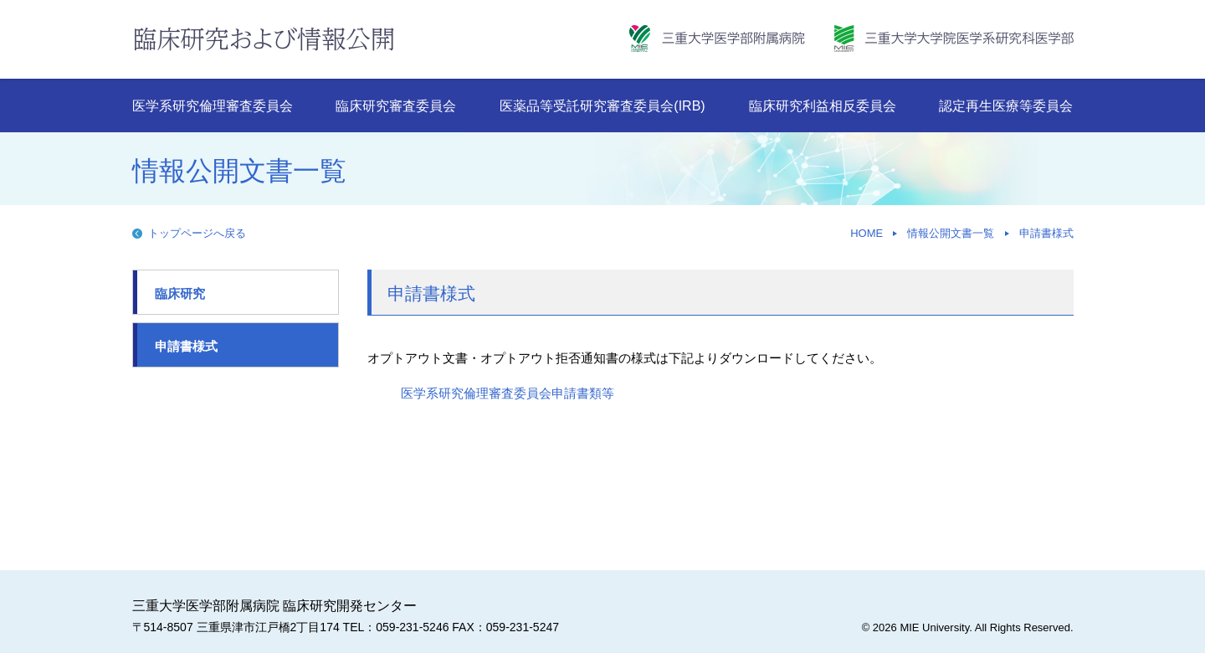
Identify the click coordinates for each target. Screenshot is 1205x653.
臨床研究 (180, 293)
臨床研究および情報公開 (264, 38)
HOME (866, 233)
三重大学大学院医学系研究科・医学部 (954, 38)
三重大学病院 (717, 38)
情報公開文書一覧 (950, 233)
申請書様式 (1046, 233)
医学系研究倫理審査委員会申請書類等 (507, 393)
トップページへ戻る (197, 233)
